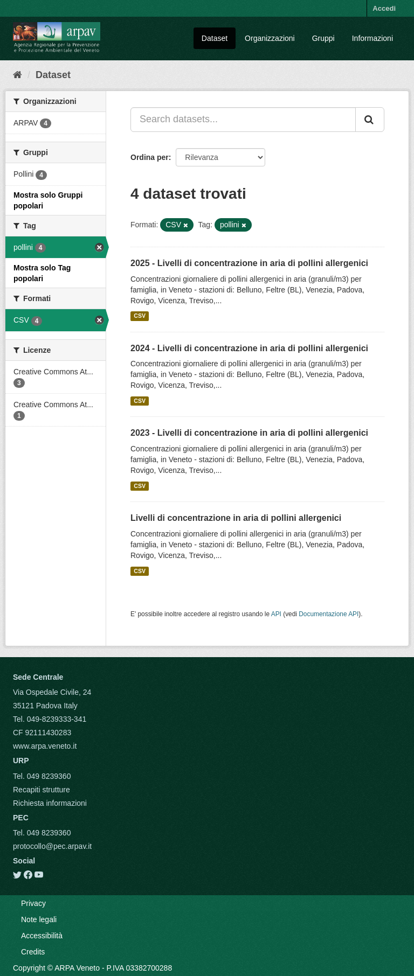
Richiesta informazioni (50, 803)
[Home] (17, 74)
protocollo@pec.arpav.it (52, 846)
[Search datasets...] (243, 119)
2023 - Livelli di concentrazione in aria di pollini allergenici (249, 432)
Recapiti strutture (41, 789)
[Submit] (369, 119)
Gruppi (323, 38)
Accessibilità (42, 935)
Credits (33, 951)
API (276, 614)
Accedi (384, 8)
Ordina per (149, 157)
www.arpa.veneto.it (45, 746)
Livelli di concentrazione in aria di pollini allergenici (235, 517)
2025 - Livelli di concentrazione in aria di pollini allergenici (249, 263)
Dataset (214, 38)
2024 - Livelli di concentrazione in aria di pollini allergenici (249, 348)
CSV (140, 316)
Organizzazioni (270, 38)
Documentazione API (328, 614)
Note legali (39, 919)
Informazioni (372, 38)
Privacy (33, 903)
